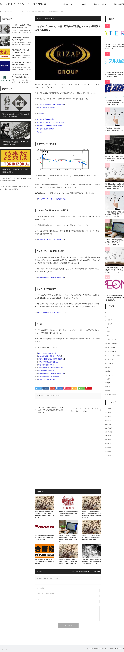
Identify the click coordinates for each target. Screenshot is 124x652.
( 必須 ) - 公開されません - (46, 593)
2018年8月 (108, 440)
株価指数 (107, 383)
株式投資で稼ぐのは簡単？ (46, 370)
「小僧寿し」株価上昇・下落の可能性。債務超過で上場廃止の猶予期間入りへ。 (15, 115)
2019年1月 (108, 420)
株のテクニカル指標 (111, 343)
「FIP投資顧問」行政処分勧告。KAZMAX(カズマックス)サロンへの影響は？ (15, 143)
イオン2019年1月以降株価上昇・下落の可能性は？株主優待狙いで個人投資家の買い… (114, 298)
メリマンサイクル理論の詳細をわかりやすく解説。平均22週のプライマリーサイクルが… (114, 242)
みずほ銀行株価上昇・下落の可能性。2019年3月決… (21, 63)
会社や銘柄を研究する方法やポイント (50, 376)
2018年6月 (108, 447)
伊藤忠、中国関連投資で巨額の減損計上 (51, 359)
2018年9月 (108, 436)
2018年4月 (108, 455)
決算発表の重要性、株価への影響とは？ (51, 277)
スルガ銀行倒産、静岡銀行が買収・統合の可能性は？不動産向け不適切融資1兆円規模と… (114, 74)
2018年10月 (108, 432)
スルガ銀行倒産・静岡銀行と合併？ (49, 356)
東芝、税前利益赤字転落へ (46, 107)
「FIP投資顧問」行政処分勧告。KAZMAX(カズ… (20, 39)
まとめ (40, 132)
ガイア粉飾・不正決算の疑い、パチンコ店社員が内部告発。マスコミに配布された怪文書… (114, 102)
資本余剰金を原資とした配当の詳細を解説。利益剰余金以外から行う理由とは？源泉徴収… (114, 186)
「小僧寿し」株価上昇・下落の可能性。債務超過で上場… (21, 26)
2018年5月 (108, 451)
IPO (106, 316)
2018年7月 (108, 444)
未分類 (107, 335)
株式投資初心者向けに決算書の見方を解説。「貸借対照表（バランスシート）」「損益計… (114, 214)
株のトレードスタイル (100, 4)
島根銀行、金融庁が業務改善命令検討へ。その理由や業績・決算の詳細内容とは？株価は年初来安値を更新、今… (91, 514)
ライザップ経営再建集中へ (47, 129)
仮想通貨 (107, 332)
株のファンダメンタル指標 (112, 355)
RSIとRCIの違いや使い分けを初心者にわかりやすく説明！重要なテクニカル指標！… (114, 158)
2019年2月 (108, 416)
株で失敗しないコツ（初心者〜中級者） (24, 4)
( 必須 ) (40, 588)
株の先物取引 (109, 363)
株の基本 (84, 4)
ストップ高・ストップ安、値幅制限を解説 (52, 199)
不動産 (107, 328)
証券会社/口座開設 (119, 4)
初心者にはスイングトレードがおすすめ (51, 239)
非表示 (41, 113)
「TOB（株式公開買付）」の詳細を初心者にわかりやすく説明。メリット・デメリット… (114, 270)
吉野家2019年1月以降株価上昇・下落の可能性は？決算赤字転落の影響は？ (44, 561)
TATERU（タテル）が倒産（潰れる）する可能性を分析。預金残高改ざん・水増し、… (114, 46)
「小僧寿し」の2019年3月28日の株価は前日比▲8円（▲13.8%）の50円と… (21, 32)
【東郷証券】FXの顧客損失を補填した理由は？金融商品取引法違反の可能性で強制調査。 (68, 513)
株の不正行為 (109, 359)
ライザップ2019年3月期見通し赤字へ (50, 125)
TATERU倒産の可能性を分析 (47, 353)
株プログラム (109, 375)
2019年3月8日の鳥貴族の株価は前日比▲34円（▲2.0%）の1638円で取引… (21, 57)
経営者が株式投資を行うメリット (49, 379)
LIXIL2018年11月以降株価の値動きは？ (51, 368)
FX (106, 312)
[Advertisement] (68, 437)
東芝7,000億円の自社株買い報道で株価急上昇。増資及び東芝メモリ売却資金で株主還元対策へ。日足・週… (44, 514)
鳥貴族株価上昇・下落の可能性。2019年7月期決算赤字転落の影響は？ (15, 171)
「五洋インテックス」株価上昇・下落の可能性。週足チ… (20, 76)
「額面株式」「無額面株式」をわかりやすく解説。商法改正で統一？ (114, 130)
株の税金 (107, 371)
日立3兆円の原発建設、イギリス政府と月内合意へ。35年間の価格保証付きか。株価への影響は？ (68, 561)
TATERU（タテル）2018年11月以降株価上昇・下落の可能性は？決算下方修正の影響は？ (51, 409)
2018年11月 (108, 428)
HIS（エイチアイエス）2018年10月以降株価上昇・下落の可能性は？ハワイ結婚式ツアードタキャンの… (68, 538)
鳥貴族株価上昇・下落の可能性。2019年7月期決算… (20, 51)
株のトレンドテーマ (69, 4)
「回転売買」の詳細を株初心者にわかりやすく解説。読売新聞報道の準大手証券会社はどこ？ (91, 561)
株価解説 (107, 387)
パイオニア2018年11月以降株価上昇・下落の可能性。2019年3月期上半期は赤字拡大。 (44, 537)
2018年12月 (108, 424)
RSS (6, 649)
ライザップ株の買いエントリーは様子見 (51, 122)
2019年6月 (108, 408)
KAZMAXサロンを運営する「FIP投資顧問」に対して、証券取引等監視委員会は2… (21, 45)
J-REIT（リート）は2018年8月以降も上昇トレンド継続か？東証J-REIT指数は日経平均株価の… (91, 537)
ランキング (108, 324)
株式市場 (107, 390)
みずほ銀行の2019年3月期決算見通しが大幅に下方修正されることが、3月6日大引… (21, 70)
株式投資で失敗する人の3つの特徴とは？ (51, 312)
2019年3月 (108, 412)
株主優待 (107, 379)
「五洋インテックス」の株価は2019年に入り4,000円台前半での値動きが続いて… (21, 82)
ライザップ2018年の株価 (46, 119)
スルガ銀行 (108, 320)
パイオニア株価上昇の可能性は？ (49, 362)
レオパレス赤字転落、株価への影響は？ (51, 104)
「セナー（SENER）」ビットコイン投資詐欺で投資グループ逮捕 (84, 410)
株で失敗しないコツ (111, 339)
